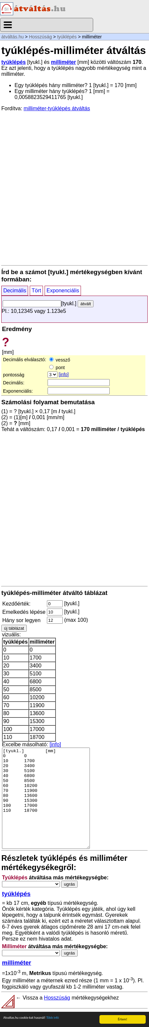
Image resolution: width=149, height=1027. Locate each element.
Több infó (52, 1018)
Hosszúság (40, 36)
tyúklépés (67, 36)
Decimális (14, 290)
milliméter (63, 62)
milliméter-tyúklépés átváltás (57, 108)
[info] (64, 374)
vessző (59, 360)
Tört (36, 290)
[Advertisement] (74, 188)
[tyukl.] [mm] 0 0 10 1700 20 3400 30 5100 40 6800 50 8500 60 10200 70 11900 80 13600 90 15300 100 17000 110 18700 (46, 798)
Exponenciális (63, 290)
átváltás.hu (12, 36)
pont (57, 367)
